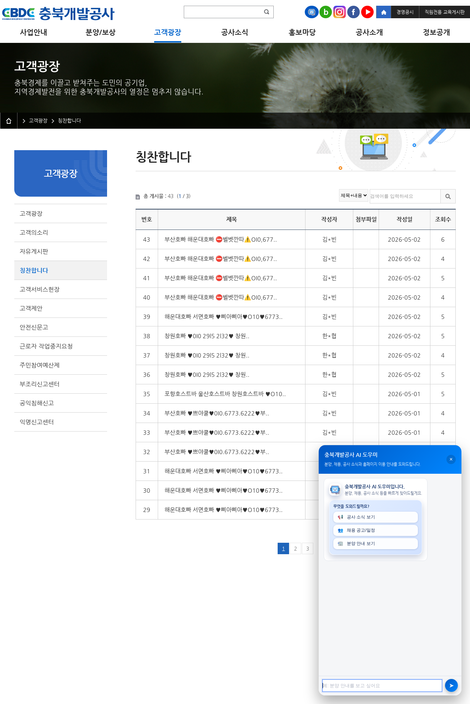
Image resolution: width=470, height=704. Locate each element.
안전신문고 (34, 327)
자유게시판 (34, 251)
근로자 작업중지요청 (46, 346)
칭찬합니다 (34, 270)
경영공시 (405, 12)
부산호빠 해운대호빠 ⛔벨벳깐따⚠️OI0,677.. (221, 239)
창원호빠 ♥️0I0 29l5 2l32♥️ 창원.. (207, 336)
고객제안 (31, 308)
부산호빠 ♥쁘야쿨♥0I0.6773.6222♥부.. (217, 413)
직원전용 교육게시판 (445, 12)
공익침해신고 (37, 403)
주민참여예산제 (40, 365)
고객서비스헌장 (40, 289)
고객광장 (31, 213)
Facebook (353, 12)
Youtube (367, 12)
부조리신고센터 (40, 384)
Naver (326, 12)
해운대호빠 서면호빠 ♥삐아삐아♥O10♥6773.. (224, 316)
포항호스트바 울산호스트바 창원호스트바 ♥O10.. (225, 393)
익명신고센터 (37, 421)
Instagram (340, 12)
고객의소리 (34, 232)
